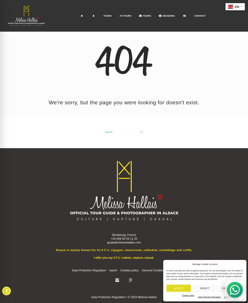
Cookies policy (188, 295)
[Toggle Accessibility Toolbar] (6, 291)
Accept (178, 288)
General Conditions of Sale (159, 270)
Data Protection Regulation (209, 297)
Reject (204, 288)
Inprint (113, 270)
